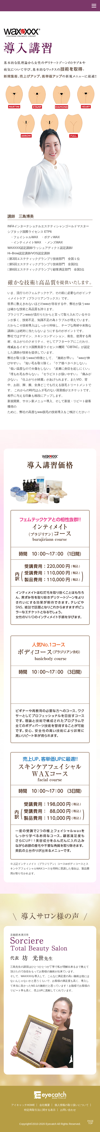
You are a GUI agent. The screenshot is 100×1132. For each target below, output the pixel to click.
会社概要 (44, 1104)
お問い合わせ (68, 1109)
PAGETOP (90, 1122)
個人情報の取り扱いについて (72, 1104)
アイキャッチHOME (23, 1104)
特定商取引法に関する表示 (40, 1109)
